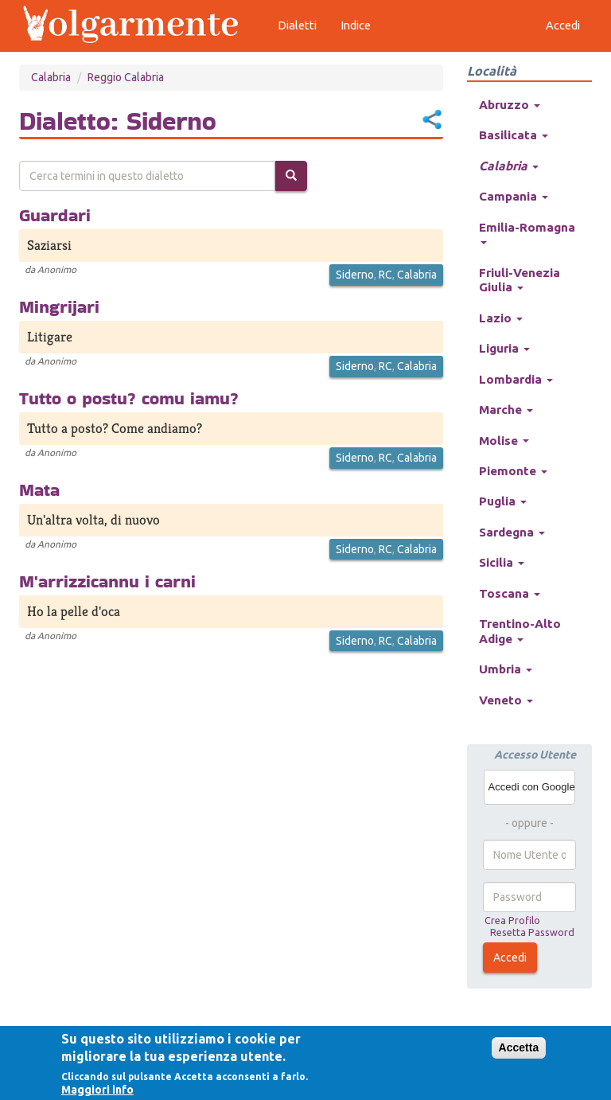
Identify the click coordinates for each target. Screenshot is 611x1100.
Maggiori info (97, 1089)
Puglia (503, 501)
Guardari (55, 215)
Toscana (509, 593)
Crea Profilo (512, 920)
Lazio (501, 318)
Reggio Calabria (126, 77)
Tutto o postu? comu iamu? (129, 398)
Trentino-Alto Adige (520, 631)
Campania (513, 196)
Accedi (510, 957)
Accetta (519, 1047)
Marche (506, 409)
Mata (39, 489)
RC (385, 274)
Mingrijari (59, 306)
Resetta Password (532, 932)
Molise (504, 440)
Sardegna (512, 532)
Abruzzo (509, 104)
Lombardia (516, 379)
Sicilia (501, 562)
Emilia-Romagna (527, 232)
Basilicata (513, 135)
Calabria (51, 77)
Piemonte (513, 471)
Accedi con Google (531, 787)
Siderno (355, 274)
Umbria (505, 669)
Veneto (506, 700)
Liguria (504, 348)
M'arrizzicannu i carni (107, 581)
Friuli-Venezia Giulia (519, 280)
